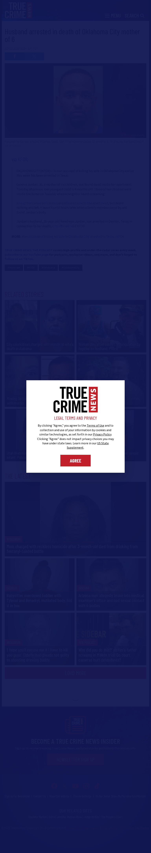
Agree (75, 460)
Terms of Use (95, 425)
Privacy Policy (102, 434)
